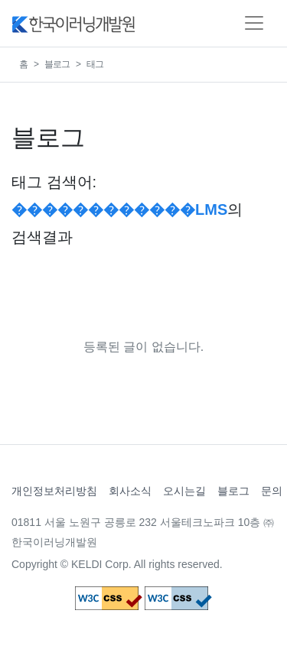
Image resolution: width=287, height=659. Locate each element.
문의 (271, 491)
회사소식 (130, 491)
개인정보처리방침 (54, 491)
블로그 (57, 64)
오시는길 (184, 491)
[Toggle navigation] (254, 22)
